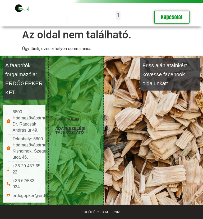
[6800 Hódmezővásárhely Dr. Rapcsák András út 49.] (75, 81)
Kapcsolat (67, 119)
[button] (118, 15)
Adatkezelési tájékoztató (70, 130)
